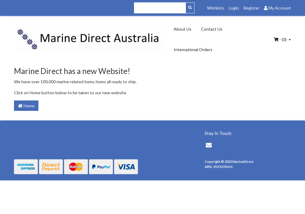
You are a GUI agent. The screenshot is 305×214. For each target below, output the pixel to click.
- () (280, 39)
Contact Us (211, 29)
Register (251, 7)
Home (26, 105)
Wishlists (215, 7)
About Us (183, 29)
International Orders (193, 49)
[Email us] (209, 145)
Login (234, 7)
